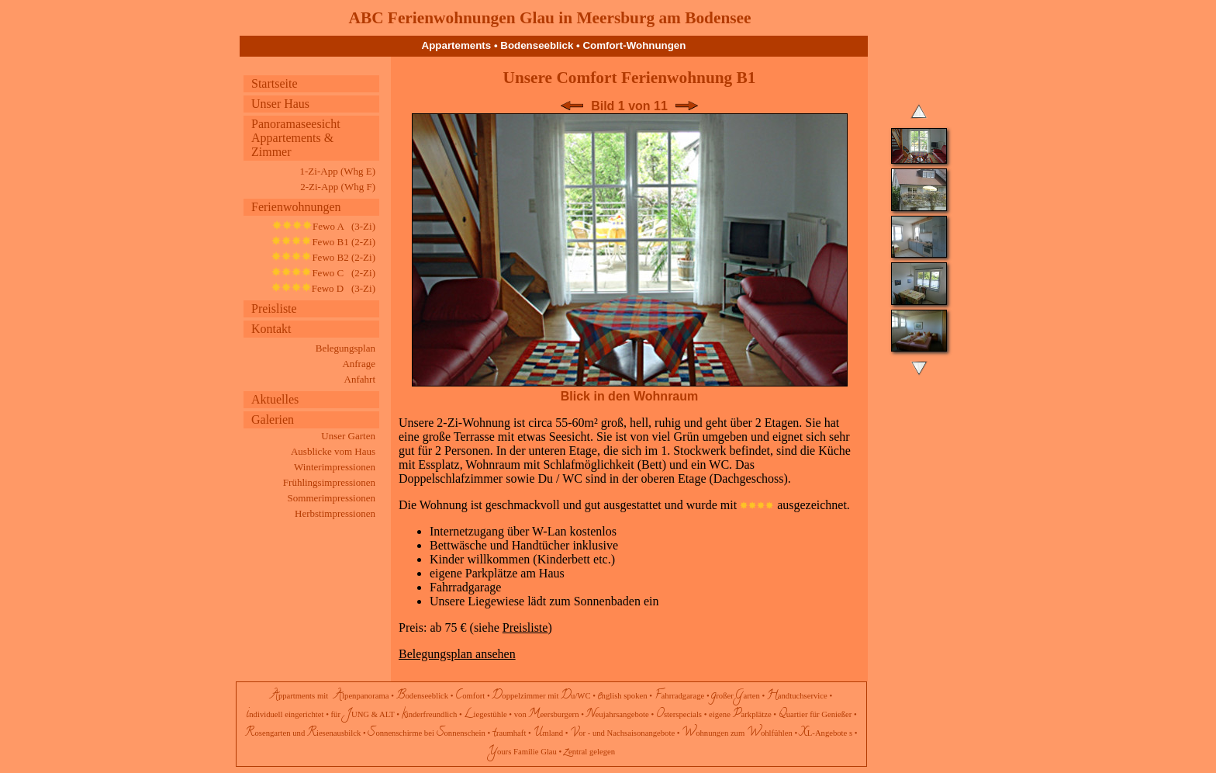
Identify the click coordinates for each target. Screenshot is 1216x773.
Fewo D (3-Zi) (323, 288)
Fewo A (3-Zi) (323, 226)
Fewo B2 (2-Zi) (323, 257)
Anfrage (358, 363)
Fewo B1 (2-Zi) (323, 242)
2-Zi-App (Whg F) (337, 186)
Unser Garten (348, 436)
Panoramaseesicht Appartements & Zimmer (295, 137)
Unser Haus (280, 103)
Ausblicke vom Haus (333, 451)
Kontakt (271, 328)
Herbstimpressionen (335, 513)
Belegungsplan (345, 348)
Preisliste (274, 308)
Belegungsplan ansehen (457, 653)
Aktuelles (275, 399)
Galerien (272, 419)
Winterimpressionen (334, 467)
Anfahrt (359, 379)
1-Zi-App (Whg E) (337, 171)
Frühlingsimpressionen (329, 482)
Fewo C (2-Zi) (323, 273)
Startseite (274, 83)
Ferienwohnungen (296, 206)
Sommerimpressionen (331, 498)
